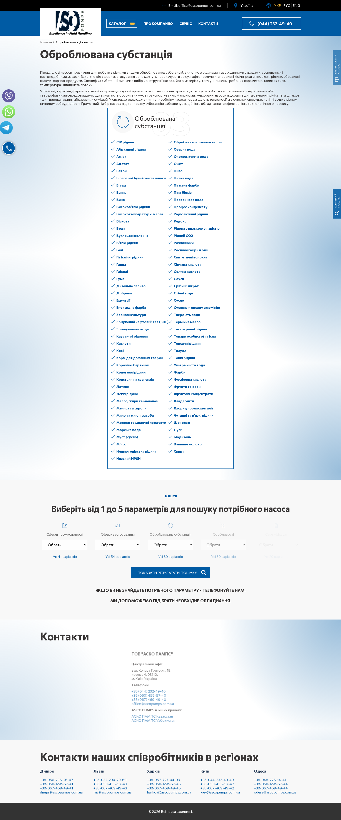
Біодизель (182, 437)
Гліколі (122, 271)
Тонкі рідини (184, 358)
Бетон (121, 171)
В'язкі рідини (127, 243)
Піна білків (183, 192)
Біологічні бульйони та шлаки (141, 178)
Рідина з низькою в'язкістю (197, 228)
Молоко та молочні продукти (141, 422)
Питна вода (183, 178)
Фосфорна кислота (190, 379)
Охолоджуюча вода (191, 156)
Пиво (178, 171)
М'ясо (121, 444)
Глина (121, 264)
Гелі (119, 250)
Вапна (121, 192)
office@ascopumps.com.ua (199, 5)
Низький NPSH (128, 458)
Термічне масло (187, 322)
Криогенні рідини (130, 372)
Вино (120, 199)
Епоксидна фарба (131, 307)
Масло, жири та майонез (137, 401)
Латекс (122, 386)
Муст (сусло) (127, 437)
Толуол (180, 350)
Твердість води (187, 314)
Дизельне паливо (130, 286)
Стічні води (183, 293)
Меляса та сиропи (131, 408)
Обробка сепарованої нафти (198, 142)
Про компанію (158, 23)
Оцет (178, 163)
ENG (296, 5)
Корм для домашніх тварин (139, 358)
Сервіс (185, 23)
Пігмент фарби (186, 185)
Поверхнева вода (189, 199)
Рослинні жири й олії (191, 250)
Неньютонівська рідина (136, 451)
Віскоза (122, 221)
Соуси (179, 279)
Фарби (179, 372)
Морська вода (128, 430)
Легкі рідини (127, 394)
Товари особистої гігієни (195, 336)
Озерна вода (185, 149)
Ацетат (122, 163)
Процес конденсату (190, 207)
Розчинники (184, 243)
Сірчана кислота (187, 264)
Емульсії (123, 300)
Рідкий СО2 (183, 235)
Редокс (180, 221)
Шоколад (182, 422)
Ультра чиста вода (189, 365)
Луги (178, 430)
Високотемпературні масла (139, 214)
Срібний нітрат (186, 286)
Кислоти (123, 343)
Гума (120, 279)
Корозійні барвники (132, 365)
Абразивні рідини (131, 149)
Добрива (124, 293)
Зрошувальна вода (132, 329)
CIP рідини (125, 142)
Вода (120, 228)
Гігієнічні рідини (129, 257)
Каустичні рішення (132, 336)
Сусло (179, 300)
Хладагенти (184, 401)
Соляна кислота (187, 271)
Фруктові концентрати (193, 394)
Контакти (208, 23)
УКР (277, 5)
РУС (286, 5)
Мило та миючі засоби (135, 415)
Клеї (120, 350)
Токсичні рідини (187, 343)
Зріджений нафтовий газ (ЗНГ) (142, 322)
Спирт (179, 451)
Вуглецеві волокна (132, 235)
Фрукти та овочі (187, 386)
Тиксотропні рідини (190, 329)
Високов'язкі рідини (133, 207)
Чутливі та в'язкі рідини (193, 415)
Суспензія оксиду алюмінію (197, 307)
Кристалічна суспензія (135, 379)
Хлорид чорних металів (194, 408)
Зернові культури (131, 314)
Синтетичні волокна (190, 257)
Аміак (121, 156)
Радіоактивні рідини (191, 214)
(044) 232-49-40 (274, 23)
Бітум (121, 185)
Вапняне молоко (188, 444)
